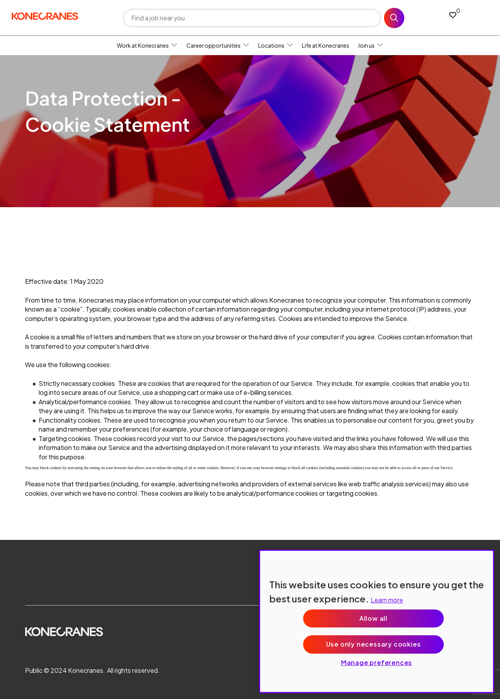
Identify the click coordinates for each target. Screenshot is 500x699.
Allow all (373, 618)
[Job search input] (252, 18)
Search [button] (394, 18)
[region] (376, 621)
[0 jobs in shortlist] (452, 14)
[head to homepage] (45, 16)
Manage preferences (376, 662)
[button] (174, 45)
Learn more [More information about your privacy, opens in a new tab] (387, 600)
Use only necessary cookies (373, 644)
